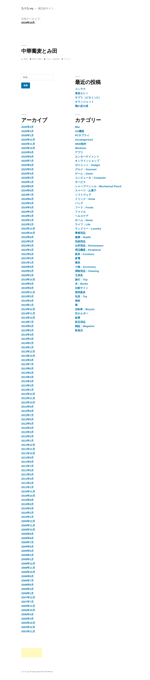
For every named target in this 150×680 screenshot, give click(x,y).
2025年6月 (27, 165)
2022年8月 (27, 237)
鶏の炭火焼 (81, 106)
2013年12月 (28, 351)
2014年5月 (27, 330)
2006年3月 (27, 618)
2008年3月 (27, 589)
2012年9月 (27, 406)
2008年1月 (27, 593)
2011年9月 (27, 457)
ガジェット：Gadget (87, 165)
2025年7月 (27, 160)
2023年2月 (27, 224)
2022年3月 (27, 249)
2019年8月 (27, 288)
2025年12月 (28, 139)
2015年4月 (27, 300)
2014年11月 (28, 313)
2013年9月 (27, 360)
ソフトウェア (83, 194)
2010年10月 (28, 495)
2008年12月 (28, 563)
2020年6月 (27, 266)
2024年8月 (27, 190)
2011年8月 (27, 461)
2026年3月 (27, 127)
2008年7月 (27, 580)
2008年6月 (27, 584)
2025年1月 (27, 182)
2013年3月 (27, 381)
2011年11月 (28, 449)
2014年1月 (27, 347)
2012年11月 (28, 398)
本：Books (81, 283)
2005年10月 (28, 622)
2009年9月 (27, 533)
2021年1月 (27, 262)
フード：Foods (84, 207)
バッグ (79, 203)
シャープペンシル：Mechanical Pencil (98, 186)
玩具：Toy (81, 296)
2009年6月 (27, 546)
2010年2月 (27, 512)
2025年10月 (28, 148)
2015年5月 (27, 296)
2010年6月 (27, 504)
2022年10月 (28, 232)
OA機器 (79, 131)
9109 (25, 59)
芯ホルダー (81, 313)
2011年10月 (28, 453)
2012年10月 (28, 402)
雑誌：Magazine (84, 326)
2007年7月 (27, 601)
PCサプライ (82, 135)
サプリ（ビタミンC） (88, 97)
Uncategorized (84, 139)
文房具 (79, 275)
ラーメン (67, 59)
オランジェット (84, 101)
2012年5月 (27, 423)
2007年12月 (28, 597)
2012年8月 (27, 411)
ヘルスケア (82, 216)
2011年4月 (27, 478)
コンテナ (80, 89)
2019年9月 (27, 283)
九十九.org (27, 8)
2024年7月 (27, 194)
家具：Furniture (84, 254)
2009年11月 (28, 525)
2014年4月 (27, 334)
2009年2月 (27, 555)
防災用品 (80, 322)
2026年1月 (27, 135)
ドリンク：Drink (85, 199)
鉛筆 (77, 317)
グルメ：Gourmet (52, 59)
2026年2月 (27, 131)
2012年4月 (27, 428)
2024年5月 (27, 203)
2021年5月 (27, 258)
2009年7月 (27, 542)
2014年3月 (27, 338)
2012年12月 (28, 394)
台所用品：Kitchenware (89, 245)
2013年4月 (27, 377)
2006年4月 (27, 614)
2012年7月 (27, 415)
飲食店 (79, 330)
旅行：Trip (81, 279)
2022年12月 (28, 228)
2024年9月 (27, 186)
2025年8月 (27, 156)
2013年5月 (27, 372)
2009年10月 (28, 529)
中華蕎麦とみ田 (39, 51)
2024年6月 (27, 199)
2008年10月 (28, 572)
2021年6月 (27, 254)
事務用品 (80, 232)
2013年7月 (27, 364)
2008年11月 (28, 567)
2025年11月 (28, 144)
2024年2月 (27, 216)
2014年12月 (28, 309)
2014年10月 (28, 317)
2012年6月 (27, 419)
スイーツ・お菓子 (85, 190)
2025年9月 (27, 152)
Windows (80, 148)
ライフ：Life (82, 224)
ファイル (80, 211)
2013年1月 (27, 389)
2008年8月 (27, 576)
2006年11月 (28, 606)
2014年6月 (27, 326)
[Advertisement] (31, 652)
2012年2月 (27, 436)
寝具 (77, 262)
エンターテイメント (87, 156)
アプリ (79, 152)
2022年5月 (27, 245)
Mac (77, 127)
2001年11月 (28, 631)
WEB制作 (80, 144)
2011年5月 (27, 474)
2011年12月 (28, 445)
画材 (77, 300)
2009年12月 (28, 521)
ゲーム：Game (84, 173)
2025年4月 (27, 173)
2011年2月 (27, 483)
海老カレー (81, 93)
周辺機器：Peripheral (88, 249)
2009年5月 (27, 550)
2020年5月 (27, 271)
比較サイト (81, 288)
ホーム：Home (84, 220)
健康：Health (83, 237)
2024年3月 (27, 211)
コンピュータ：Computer (90, 177)
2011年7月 (27, 466)
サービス (80, 182)
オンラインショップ (87, 160)
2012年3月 (27, 432)
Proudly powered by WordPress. (41, 671)
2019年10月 (28, 279)
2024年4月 (27, 207)
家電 (77, 258)
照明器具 (80, 292)
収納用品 (80, 241)
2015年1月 (27, 305)
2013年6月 (27, 368)
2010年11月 (28, 491)
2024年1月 (27, 220)
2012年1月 (27, 440)
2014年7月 (27, 322)
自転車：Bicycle (84, 309)
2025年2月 (27, 177)
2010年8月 (27, 500)
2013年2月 (27, 385)
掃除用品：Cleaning (87, 271)
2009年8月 (27, 538)
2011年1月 (27, 487)
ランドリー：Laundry (88, 228)
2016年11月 (28, 292)
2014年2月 (27, 343)
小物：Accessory (85, 266)
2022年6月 (27, 241)
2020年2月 (27, 275)
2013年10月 (28, 355)
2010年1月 (27, 516)
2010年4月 (27, 508)
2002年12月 (28, 627)
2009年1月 (27, 559)
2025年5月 (27, 169)
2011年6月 (27, 470)
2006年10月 (28, 610)
